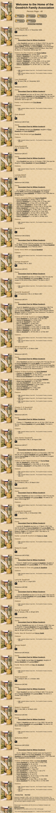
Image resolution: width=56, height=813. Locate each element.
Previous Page (32, 24)
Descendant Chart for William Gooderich (31, 40)
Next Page (39, 24)
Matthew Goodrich (19, 807)
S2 (19, 70)
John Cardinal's (24, 811)
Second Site (30, 811)
